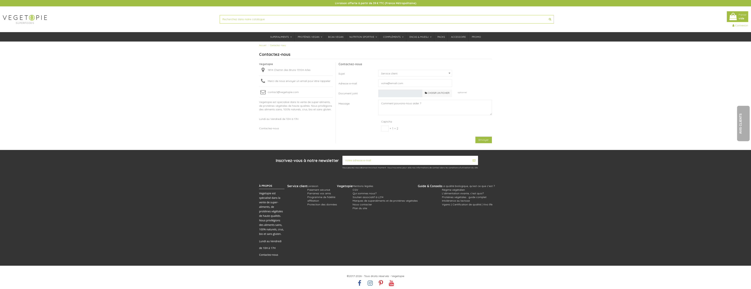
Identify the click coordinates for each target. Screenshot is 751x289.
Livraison (312, 186)
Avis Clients (740, 123)
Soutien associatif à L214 (368, 197)
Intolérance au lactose (456, 200)
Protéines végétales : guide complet (464, 197)
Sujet (342, 73)
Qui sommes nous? (364, 193)
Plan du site (360, 208)
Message (344, 103)
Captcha (386, 121)
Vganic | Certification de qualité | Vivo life (467, 204)
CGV (355, 189)
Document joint (348, 93)
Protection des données (322, 204)
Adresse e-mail (348, 83)
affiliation (313, 200)
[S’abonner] (474, 160)
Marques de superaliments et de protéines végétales (385, 200)
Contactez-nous (268, 254)
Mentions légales (363, 186)
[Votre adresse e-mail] (406, 160)
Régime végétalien (453, 189)
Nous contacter (362, 204)
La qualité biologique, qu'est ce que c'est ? (468, 186)
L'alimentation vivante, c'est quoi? (463, 193)
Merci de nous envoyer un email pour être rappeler (299, 81)
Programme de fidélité (321, 197)
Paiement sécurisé (318, 189)
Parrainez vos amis (319, 193)
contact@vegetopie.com (283, 92)
